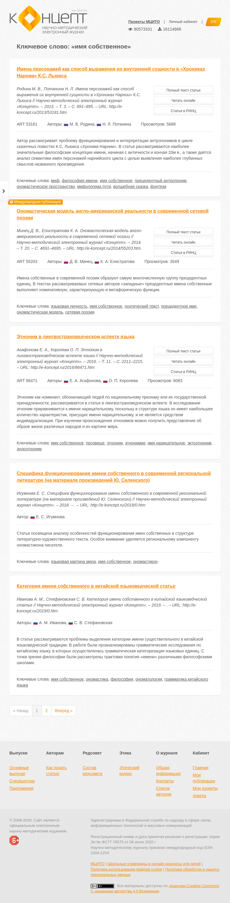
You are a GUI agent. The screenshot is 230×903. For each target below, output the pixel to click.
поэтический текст (142, 306)
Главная (200, 767)
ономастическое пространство (46, 186)
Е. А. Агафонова (82, 380)
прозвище (95, 443)
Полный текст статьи (183, 90)
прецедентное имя (179, 306)
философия (122, 679)
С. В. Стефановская (90, 622)
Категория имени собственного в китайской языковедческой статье (96, 586)
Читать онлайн (183, 101)
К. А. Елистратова (114, 261)
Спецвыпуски (22, 781)
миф (55, 180)
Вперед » (63, 710)
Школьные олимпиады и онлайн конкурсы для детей (154, 864)
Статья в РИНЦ (183, 111)
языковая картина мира (73, 561)
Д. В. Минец (78, 261)
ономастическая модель (40, 312)
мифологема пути (94, 186)
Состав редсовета (92, 770)
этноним (115, 443)
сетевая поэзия (79, 312)
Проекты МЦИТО (144, 21)
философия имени (79, 180)
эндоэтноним (29, 448)
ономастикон (145, 561)
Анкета (199, 795)
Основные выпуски (19, 770)
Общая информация (168, 770)
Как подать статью (56, 770)
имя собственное (116, 180)
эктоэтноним (199, 443)
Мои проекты (205, 788)
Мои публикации (204, 778)
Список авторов (163, 791)
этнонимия (135, 443)
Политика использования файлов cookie (126, 869)
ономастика (97, 679)
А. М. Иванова (49, 622)
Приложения (21, 788)
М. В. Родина (79, 124)
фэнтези (158, 186)
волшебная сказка (130, 186)
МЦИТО (97, 864)
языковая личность (69, 306)
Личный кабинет (183, 21)
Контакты (165, 781)
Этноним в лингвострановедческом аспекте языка (76, 336)
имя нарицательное (166, 443)
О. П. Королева (120, 380)
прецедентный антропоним (160, 180)
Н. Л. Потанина (114, 124)
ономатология (149, 679)
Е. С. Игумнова (47, 516)
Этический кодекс (129, 770)
